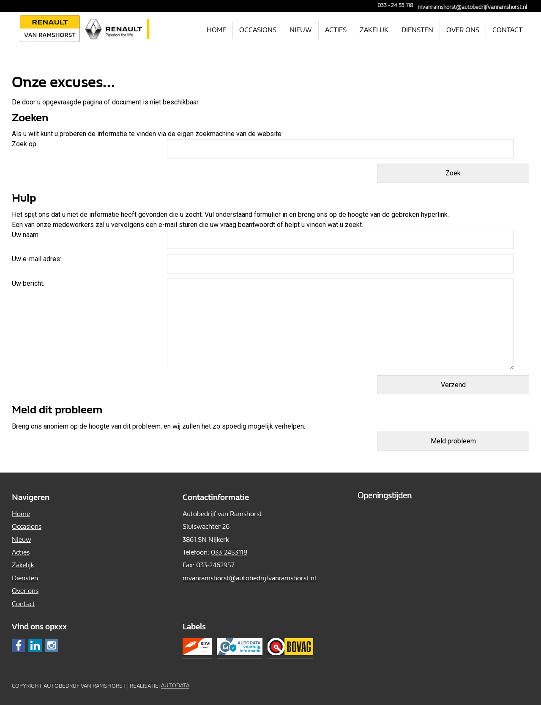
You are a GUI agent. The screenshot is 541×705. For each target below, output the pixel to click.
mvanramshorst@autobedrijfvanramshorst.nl (472, 7)
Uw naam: (26, 235)
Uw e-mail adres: (36, 259)
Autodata (175, 686)
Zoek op (25, 144)
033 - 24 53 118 (392, 5)
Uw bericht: (28, 283)
